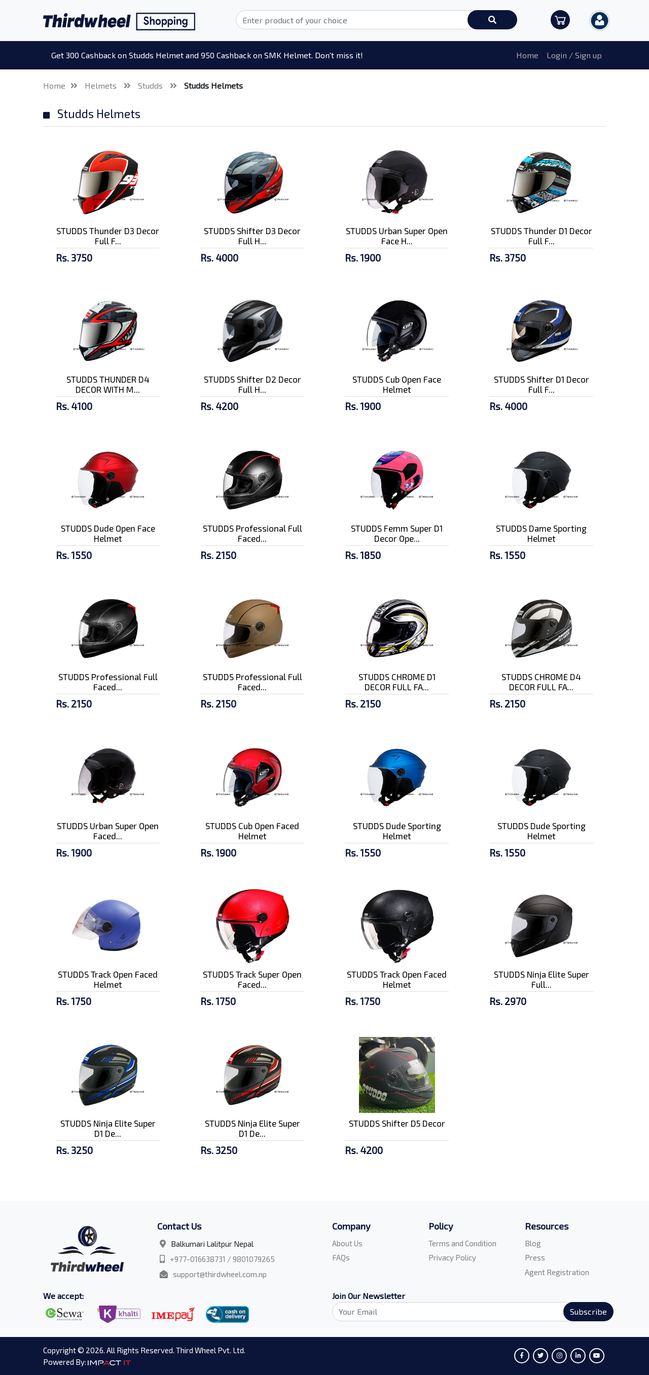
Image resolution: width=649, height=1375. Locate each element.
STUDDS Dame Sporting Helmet (541, 533)
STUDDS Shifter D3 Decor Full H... (252, 236)
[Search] (467, 1311)
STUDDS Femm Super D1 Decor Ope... (397, 533)
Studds (151, 85)
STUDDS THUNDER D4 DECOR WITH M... (108, 384)
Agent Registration (557, 1272)
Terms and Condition (462, 1243)
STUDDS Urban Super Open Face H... (397, 236)
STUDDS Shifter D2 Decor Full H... (252, 384)
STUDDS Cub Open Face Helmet (396, 384)
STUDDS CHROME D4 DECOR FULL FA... (541, 682)
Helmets (102, 85)
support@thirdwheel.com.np (220, 1274)
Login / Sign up (574, 55)
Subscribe (588, 1311)
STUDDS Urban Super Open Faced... (108, 831)
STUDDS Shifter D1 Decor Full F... (541, 384)
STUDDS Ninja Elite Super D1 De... (108, 1128)
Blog (533, 1243)
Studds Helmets (213, 85)
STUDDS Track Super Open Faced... (252, 979)
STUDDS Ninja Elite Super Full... (541, 979)
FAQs (341, 1257)
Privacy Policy (452, 1257)
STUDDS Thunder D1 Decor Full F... (541, 236)
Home (527, 55)
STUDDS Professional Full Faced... (252, 533)
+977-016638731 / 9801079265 (222, 1258)
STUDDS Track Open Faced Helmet (108, 979)
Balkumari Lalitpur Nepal (212, 1243)
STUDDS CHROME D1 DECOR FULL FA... (397, 682)
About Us (347, 1243)
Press (535, 1257)
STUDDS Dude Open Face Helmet (108, 533)
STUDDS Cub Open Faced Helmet (252, 831)
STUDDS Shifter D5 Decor (397, 1123)
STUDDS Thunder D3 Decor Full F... (107, 236)
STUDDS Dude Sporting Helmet (397, 831)
